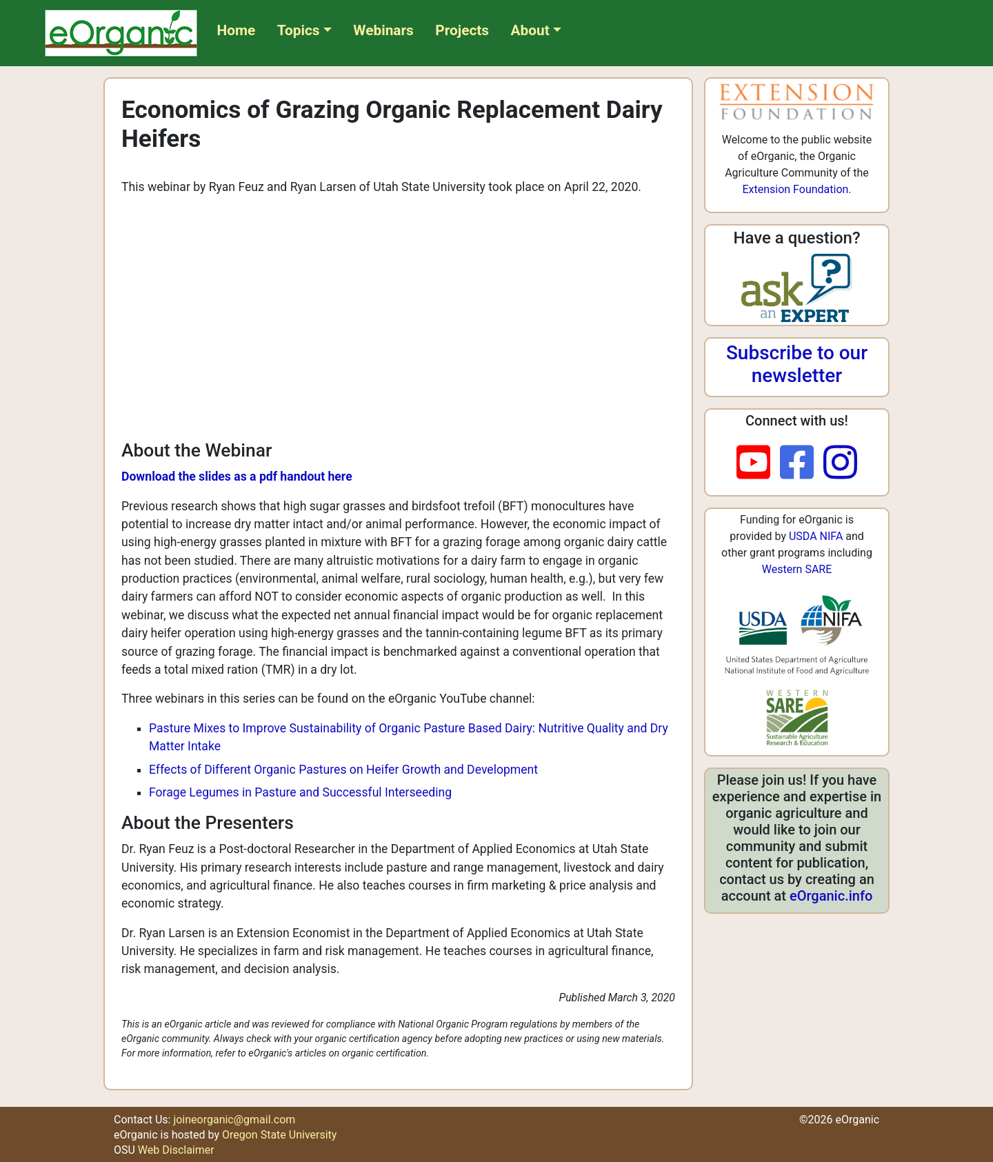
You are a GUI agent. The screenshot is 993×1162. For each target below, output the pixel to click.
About (530, 30)
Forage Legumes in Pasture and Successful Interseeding (300, 792)
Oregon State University (279, 1134)
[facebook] (801, 463)
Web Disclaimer (176, 1149)
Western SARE (797, 569)
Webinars (383, 30)
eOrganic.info (831, 896)
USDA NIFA (816, 536)
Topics (298, 30)
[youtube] (758, 463)
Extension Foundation (795, 189)
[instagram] (840, 463)
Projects (462, 30)
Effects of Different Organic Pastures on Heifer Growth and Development (343, 770)
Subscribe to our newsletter (796, 364)
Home (236, 30)
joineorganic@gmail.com (234, 1119)
